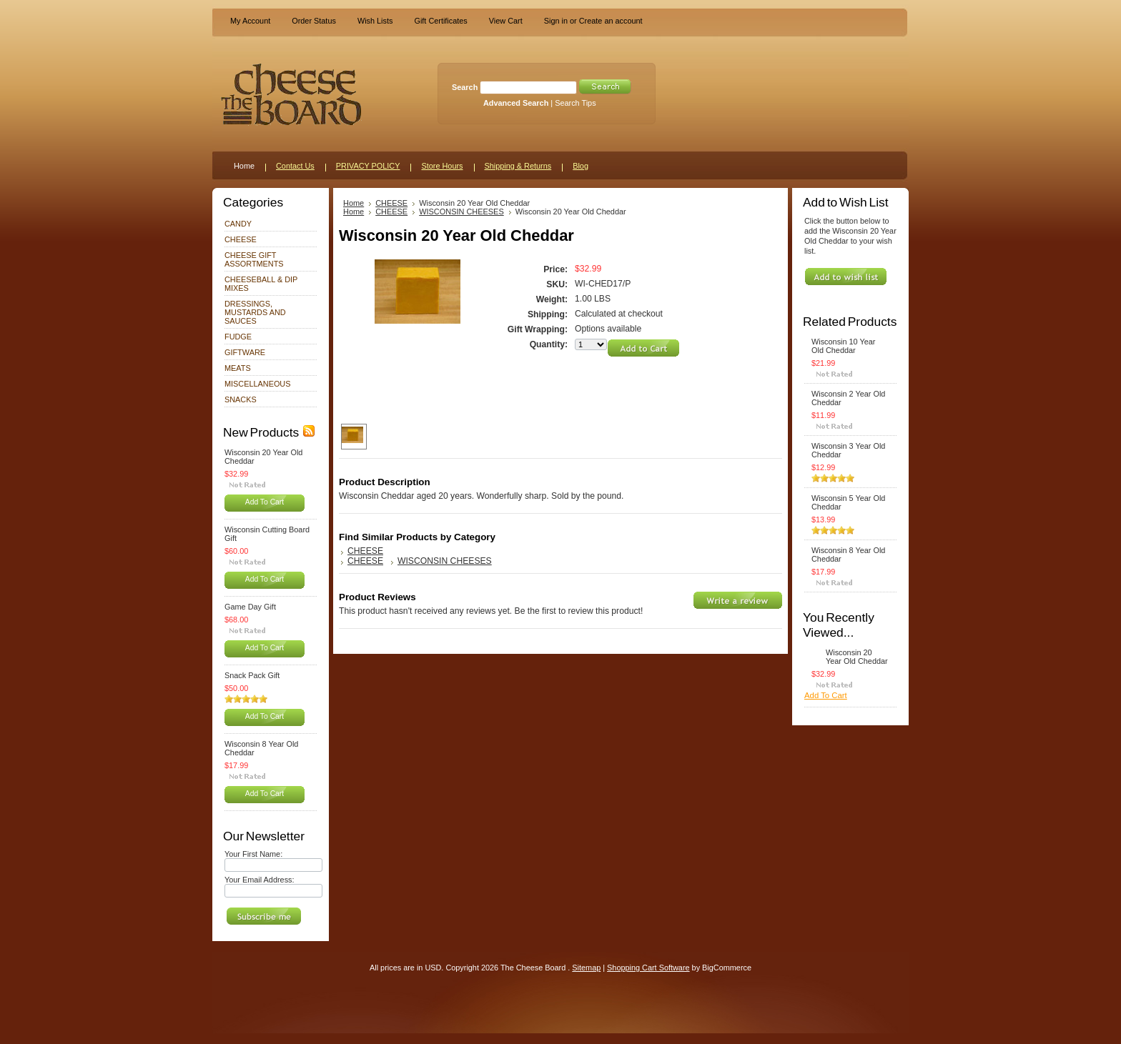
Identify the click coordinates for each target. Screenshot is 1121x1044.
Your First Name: (253, 854)
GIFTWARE (244, 352)
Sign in (556, 20)
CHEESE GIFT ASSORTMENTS (254, 259)
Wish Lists (375, 20)
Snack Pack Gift (252, 675)
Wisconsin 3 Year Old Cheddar (848, 450)
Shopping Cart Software (648, 967)
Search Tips (575, 103)
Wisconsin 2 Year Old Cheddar (848, 398)
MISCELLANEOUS (257, 383)
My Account (250, 20)
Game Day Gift (250, 606)
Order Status (314, 20)
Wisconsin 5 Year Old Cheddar (848, 502)
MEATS (237, 368)
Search (465, 87)
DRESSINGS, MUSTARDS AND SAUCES (255, 312)
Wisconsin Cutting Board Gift (267, 533)
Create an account (611, 20)
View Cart (506, 20)
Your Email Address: (259, 879)
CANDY (238, 223)
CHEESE (240, 239)
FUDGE (238, 336)
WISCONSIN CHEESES (461, 211)
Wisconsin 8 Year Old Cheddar (261, 748)
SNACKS (240, 399)
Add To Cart (264, 502)
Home (353, 203)
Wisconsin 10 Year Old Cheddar (843, 345)
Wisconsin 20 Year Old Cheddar (263, 456)
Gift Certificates (440, 20)
